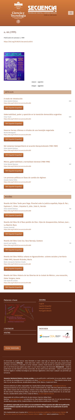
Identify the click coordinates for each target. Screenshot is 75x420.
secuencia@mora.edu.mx (46, 394)
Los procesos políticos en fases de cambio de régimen (25, 178)
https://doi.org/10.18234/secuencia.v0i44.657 (17, 182)
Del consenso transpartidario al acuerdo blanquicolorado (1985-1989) (31, 146)
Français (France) (45, 308)
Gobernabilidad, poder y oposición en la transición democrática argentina (33, 115)
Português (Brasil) (45, 311)
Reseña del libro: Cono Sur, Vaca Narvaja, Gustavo (23, 241)
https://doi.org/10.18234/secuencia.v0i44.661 (17, 264)
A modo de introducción (13, 99)
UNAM (44, 414)
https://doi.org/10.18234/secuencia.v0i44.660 (17, 245)
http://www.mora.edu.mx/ (46, 380)
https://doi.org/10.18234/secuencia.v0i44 (18, 42)
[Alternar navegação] (71, 13)
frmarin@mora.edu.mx (16, 399)
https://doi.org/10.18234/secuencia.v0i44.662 (17, 283)
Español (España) (45, 306)
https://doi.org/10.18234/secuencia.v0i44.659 (17, 229)
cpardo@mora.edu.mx (59, 386)
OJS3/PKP (61, 414)
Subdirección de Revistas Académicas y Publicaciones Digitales (47, 412)
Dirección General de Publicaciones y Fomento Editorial (22, 414)
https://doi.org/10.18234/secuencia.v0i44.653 (17, 119)
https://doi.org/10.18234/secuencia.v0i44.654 (17, 135)
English (41, 304)
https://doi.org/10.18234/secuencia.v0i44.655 (17, 150)
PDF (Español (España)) (13, 108)
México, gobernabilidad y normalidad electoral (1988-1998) (27, 162)
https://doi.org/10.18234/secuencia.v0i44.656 (17, 166)
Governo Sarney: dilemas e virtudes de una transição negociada (29, 130)
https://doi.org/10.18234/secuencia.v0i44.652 (17, 103)
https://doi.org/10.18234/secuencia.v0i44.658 (17, 211)
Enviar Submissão (12, 348)
